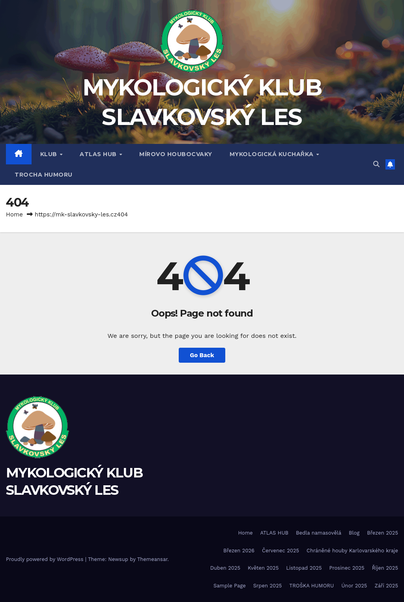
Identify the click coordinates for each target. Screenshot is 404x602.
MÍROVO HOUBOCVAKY (175, 154)
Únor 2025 (354, 586)
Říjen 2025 (385, 568)
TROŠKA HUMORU (311, 586)
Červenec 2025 (280, 551)
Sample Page (229, 586)
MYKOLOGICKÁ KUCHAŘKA (273, 154)
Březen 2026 (238, 551)
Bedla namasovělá (318, 533)
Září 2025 (386, 586)
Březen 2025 (382, 533)
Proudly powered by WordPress (45, 559)
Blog (354, 533)
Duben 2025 (225, 568)
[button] (376, 164)
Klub (49, 154)
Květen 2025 (263, 568)
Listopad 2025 (304, 568)
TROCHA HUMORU (44, 174)
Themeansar (152, 559)
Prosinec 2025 (346, 568)
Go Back (202, 355)
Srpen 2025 (267, 586)
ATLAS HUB (99, 154)
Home (14, 214)
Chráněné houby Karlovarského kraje (352, 551)
